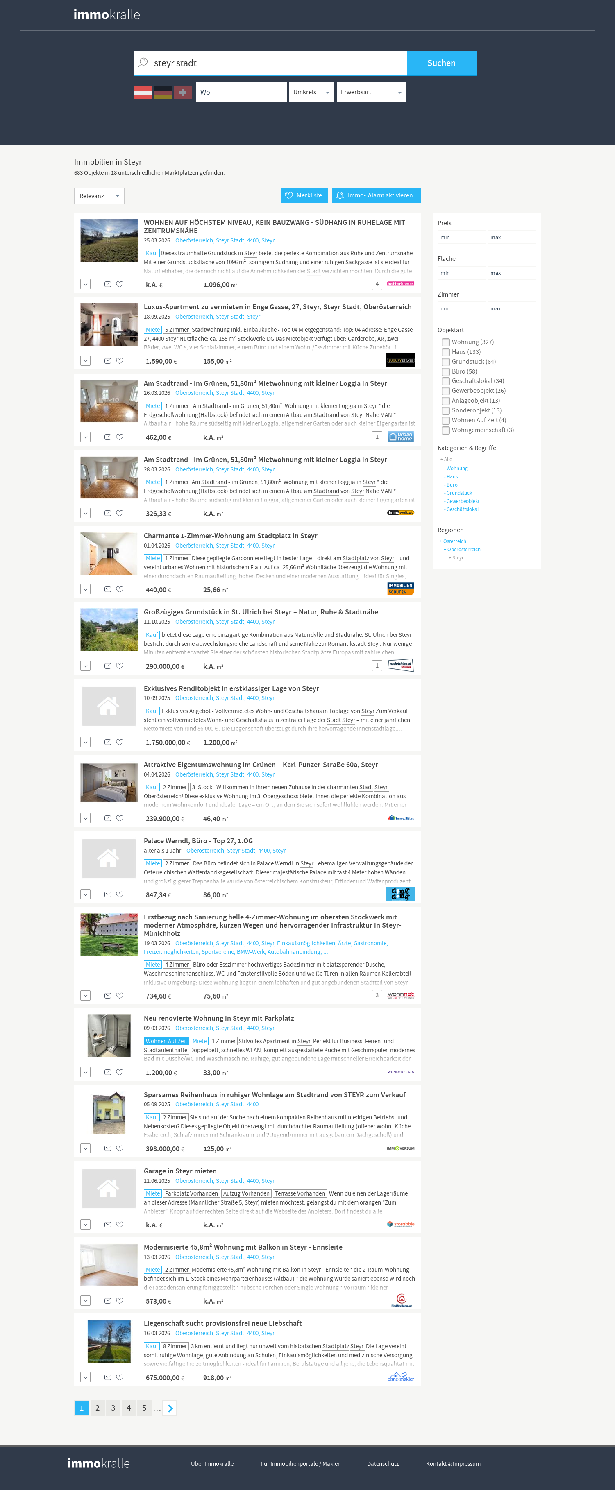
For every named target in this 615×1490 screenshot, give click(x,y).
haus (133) (466, 352)
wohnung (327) (473, 342)
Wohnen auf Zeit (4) (479, 420)
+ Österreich (453, 541)
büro (451, 484)
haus (451, 476)
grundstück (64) (474, 362)
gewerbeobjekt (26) (479, 391)
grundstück (458, 492)
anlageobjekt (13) (476, 400)
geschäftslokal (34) (478, 381)
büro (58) (464, 371)
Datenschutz (383, 1464)
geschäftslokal (461, 509)
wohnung (456, 468)
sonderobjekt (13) (477, 410)
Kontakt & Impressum (453, 1464)
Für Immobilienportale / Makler (300, 1464)
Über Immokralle (212, 1464)
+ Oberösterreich (462, 549)
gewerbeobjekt (461, 501)
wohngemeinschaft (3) (483, 430)
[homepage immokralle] (107, 14)
